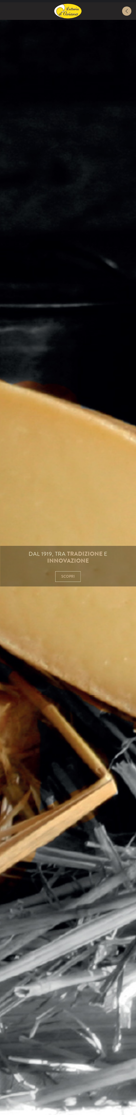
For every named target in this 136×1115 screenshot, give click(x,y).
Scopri (68, 576)
